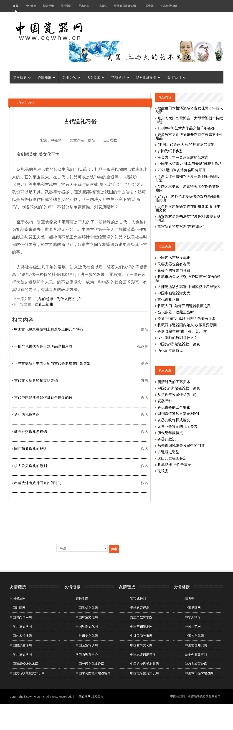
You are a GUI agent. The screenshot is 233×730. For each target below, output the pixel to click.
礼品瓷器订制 (168, 6)
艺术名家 (84, 6)
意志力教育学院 (141, 617)
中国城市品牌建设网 (199, 673)
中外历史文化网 (87, 636)
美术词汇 (66, 6)
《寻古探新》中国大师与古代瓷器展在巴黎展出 (52, 363)
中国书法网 (17, 598)
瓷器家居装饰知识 (125, 6)
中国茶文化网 (194, 636)
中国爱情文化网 (141, 645)
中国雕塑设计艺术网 (24, 664)
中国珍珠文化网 (87, 626)
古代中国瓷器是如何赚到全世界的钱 (43, 397)
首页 (15, 6)
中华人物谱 (193, 617)
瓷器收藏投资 (148, 77)
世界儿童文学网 (21, 626)
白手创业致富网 (196, 654)
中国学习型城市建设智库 (93, 673)
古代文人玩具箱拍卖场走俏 (36, 380)
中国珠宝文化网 (87, 617)
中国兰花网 (193, 626)
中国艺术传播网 (21, 636)
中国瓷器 (148, 6)
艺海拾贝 (120, 77)
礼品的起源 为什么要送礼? (58, 299)
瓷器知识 (46, 77)
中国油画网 (17, 608)
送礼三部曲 (44, 304)
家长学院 (82, 598)
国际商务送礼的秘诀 (30, 449)
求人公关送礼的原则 (30, 466)
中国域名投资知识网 (144, 673)
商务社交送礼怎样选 (30, 432)
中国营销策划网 (141, 626)
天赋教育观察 (139, 608)
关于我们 (176, 77)
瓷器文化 (71, 77)
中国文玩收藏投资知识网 (27, 673)
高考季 (189, 598)
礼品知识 (101, 6)
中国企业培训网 (87, 645)
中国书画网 (193, 608)
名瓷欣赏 (95, 77)
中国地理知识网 (196, 645)
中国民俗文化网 (87, 608)
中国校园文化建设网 (90, 664)
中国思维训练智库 (143, 654)
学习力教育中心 (87, 654)
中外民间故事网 (141, 636)
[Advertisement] (92, 525)
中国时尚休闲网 (21, 617)
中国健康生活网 (21, 645)
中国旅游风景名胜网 (144, 664)
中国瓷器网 (83, 697)
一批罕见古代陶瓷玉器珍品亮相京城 (43, 346)
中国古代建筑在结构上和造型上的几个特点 (48, 329)
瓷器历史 (21, 77)
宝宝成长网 (138, 598)
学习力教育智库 (196, 664)
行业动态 (30, 6)
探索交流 (48, 6)
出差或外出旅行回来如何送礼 (37, 483)
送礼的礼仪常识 (27, 415)
